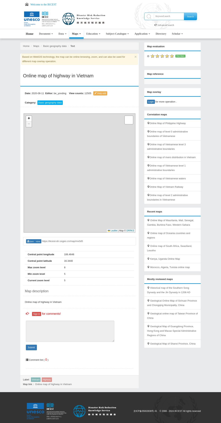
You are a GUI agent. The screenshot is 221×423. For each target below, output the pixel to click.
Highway (47, 379)
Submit (31, 347)
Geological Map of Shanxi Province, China (171, 343)
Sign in (36, 314)
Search (190, 16)
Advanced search (166, 25)
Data (62, 33)
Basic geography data (55, 46)
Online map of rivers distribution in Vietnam (171, 157)
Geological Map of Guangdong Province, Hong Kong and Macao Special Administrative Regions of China (171, 331)
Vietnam (36, 379)
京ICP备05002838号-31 (145, 411)
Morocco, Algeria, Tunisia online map (168, 267)
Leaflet (112, 230)
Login (151, 101)
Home (30, 33)
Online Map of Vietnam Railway (165, 186)
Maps (76, 33)
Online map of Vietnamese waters (166, 178)
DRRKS (130, 230)
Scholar (177, 33)
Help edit (100, 93)
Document (46, 33)
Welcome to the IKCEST (44, 4)
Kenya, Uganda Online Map (163, 258)
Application (142, 33)
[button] (29, 118)
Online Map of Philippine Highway (166, 123)
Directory (161, 33)
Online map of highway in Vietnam (53, 384)
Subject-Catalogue (117, 33)
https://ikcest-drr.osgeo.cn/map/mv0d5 (62, 241)
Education (93, 33)
